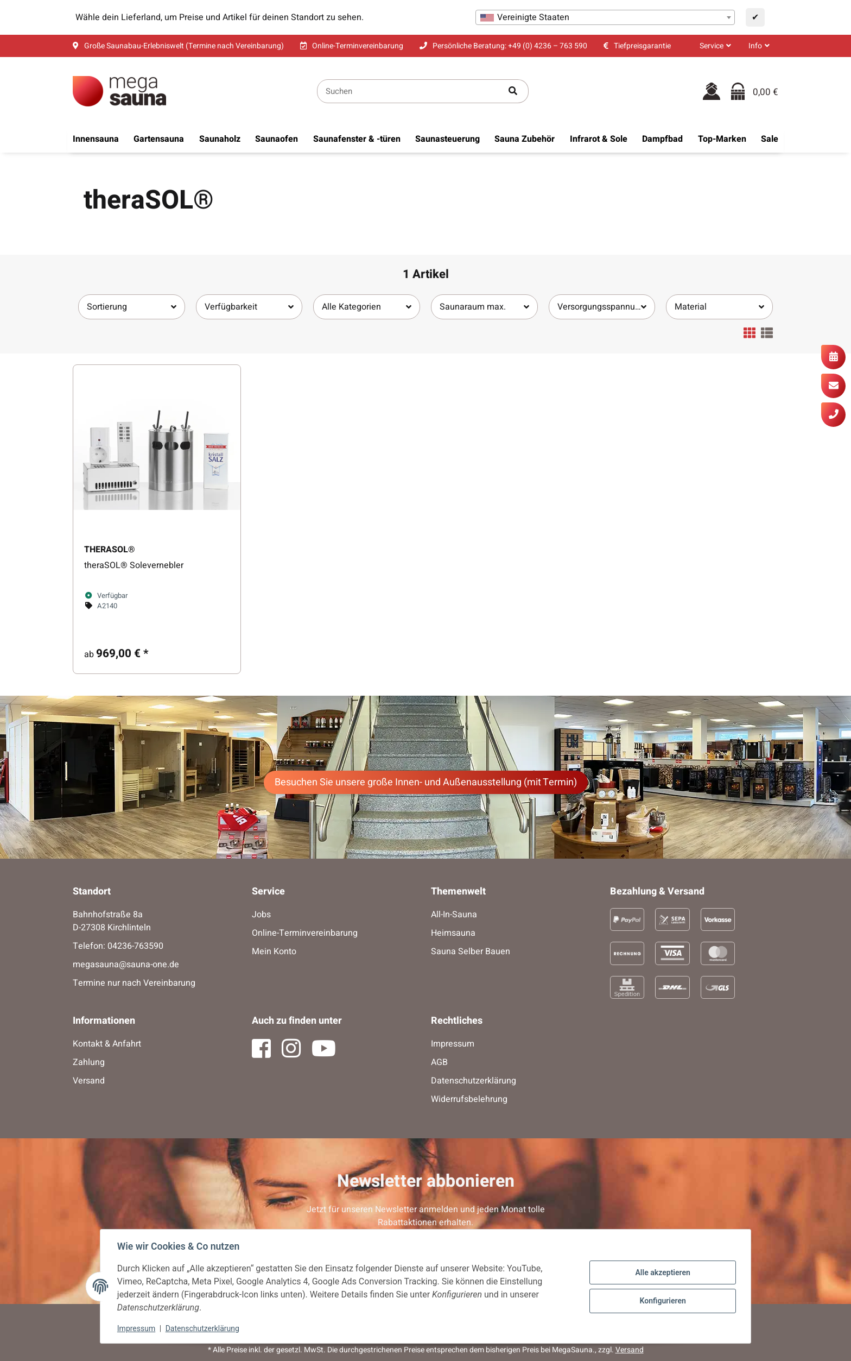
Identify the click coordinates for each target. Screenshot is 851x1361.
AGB (439, 1062)
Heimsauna (453, 933)
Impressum (137, 1328)
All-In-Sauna (454, 914)
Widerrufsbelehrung (469, 1099)
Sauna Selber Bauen (470, 951)
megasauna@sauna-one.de (126, 964)
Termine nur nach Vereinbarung (134, 983)
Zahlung (89, 1062)
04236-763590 (135, 946)
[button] (715, 46)
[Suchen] (407, 91)
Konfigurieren (662, 1300)
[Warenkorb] (754, 91)
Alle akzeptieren (661, 1272)
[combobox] (605, 17)
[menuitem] (95, 139)
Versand (89, 1080)
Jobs (261, 914)
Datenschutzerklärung (203, 1328)
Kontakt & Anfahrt (107, 1043)
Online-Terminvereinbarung (305, 933)
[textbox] (605, 17)
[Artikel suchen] (513, 91)
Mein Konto (274, 951)
